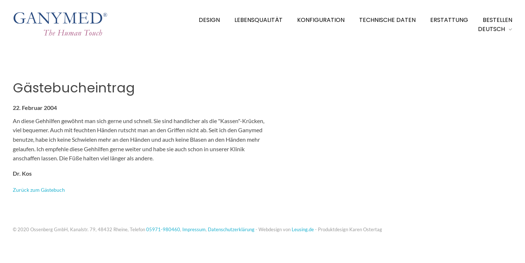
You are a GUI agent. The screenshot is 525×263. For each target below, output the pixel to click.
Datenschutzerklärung (231, 229)
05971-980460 (163, 229)
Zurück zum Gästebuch (39, 190)
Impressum (194, 229)
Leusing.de (303, 229)
